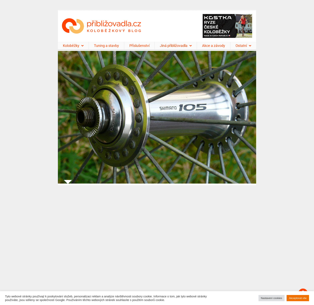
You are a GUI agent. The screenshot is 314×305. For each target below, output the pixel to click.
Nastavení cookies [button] (271, 298)
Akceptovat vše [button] (298, 298)
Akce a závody (213, 45)
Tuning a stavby (106, 45)
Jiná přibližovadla (176, 45)
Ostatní (243, 45)
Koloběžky (73, 45)
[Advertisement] (157, 242)
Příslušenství (139, 45)
